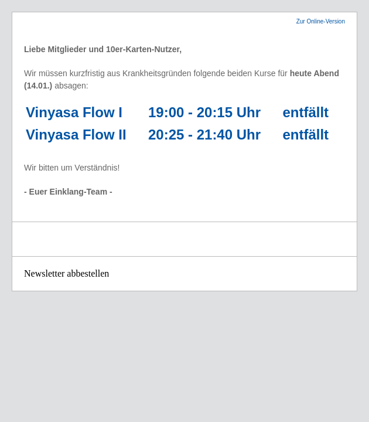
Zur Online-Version (320, 21)
